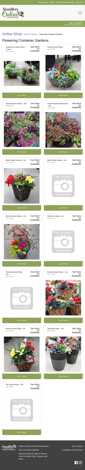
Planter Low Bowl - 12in (55, 216)
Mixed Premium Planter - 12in (16, 216)
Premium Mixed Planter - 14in (57, 272)
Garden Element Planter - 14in (16, 103)
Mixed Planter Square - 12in (57, 160)
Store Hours (42, 2)
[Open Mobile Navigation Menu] (80, 13)
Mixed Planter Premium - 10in (16, 160)
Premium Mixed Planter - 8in (15, 329)
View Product (21, 95)
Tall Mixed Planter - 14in (55, 329)
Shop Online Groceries (65, 2)
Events (52, 2)
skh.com (79, 2)
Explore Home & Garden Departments (34, 446)
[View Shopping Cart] (73, 24)
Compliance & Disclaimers (72, 450)
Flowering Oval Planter (55, 47)
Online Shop (12, 34)
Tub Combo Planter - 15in (14, 384)
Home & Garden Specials (29, 450)
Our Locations (77, 446)
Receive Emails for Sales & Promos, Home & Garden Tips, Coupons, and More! (33, 456)
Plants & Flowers (30, 34)
